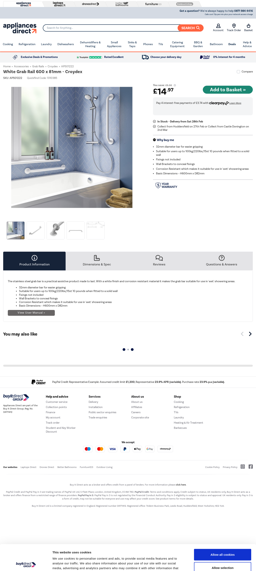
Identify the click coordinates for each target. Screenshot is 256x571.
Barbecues (180, 428)
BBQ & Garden (198, 44)
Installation (96, 407)
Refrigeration (27, 44)
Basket (248, 28)
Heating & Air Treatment (188, 422)
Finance (50, 412)
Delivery (93, 402)
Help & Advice (247, 44)
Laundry (46, 44)
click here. (181, 484)
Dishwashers (65, 44)
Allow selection (222, 541)
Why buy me (165, 140)
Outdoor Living (104, 467)
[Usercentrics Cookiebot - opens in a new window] (25, 563)
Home (7, 66)
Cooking (8, 44)
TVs (160, 44)
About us (137, 402)
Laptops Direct (28, 467)
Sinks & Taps (132, 44)
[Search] (123, 28)
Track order (53, 422)
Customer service (56, 402)
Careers (136, 412)
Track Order (234, 28)
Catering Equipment (177, 44)
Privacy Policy (230, 467)
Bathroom (216, 44)
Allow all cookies (223, 528)
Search (190, 28)
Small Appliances (114, 44)
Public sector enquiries (102, 412)
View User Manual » (31, 312)
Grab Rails (38, 66)
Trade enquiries (98, 417)
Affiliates (136, 407)
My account (53, 417)
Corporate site (140, 417)
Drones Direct (47, 467)
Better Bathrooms (67, 467)
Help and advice (57, 397)
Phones (148, 44)
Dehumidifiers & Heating (90, 44)
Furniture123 (86, 467)
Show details (210, 563)
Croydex (53, 66)
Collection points (56, 407)
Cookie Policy (212, 467)
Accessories (21, 66)
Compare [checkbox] (247, 71)
